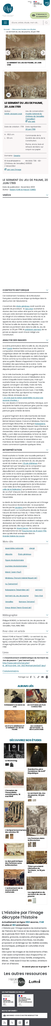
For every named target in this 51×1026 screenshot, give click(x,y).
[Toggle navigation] (5, 22)
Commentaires (11, 671)
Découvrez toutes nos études (24, 29)
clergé (32, 548)
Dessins (17, 155)
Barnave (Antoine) (27, 601)
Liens (6, 652)
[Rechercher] (26, 22)
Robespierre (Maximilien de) (17, 590)
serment (39, 590)
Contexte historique (16, 290)
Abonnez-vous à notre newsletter (20, 1015)
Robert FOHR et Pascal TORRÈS (23, 189)
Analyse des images (14, 340)
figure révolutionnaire (14, 560)
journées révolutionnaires (16, 566)
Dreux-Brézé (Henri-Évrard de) (18, 607)
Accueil (7, 29)
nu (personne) (11, 584)
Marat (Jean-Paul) (13, 572)
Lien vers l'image (14, 169)
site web (31, 121)
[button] (43, 52)
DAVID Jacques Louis (13, 113)
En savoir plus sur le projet (34, 966)
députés (8, 554)
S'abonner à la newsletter (41, 15)
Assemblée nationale (14, 548)
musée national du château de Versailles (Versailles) (35, 116)
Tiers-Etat (38, 596)
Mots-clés (8, 541)
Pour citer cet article (14, 631)
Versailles (9, 601)
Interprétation (12, 449)
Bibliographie (10, 615)
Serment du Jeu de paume (17, 596)
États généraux (24, 554)
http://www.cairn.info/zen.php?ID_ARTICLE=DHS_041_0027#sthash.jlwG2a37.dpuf (24, 664)
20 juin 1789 (30, 129)
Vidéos (7, 195)
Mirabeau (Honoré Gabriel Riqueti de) (21, 578)
